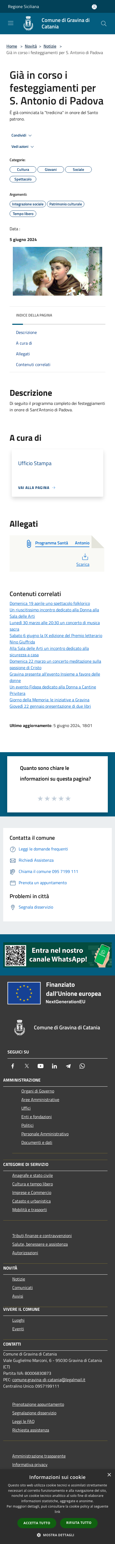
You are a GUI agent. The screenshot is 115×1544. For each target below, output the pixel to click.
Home (11, 46)
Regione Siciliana (23, 6)
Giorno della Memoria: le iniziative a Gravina (49, 699)
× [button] (109, 1475)
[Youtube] (40, 1066)
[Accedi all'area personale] (94, 7)
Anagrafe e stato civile (32, 1175)
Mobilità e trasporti (29, 1209)
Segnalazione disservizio (34, 1413)
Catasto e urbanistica (31, 1201)
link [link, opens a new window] (57, 1511)
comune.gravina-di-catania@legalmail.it (48, 1379)
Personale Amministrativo (45, 1134)
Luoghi (18, 1320)
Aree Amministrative (40, 1099)
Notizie (49, 46)
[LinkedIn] (54, 1066)
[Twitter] (26, 1066)
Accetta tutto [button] (36, 1523)
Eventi (18, 1328)
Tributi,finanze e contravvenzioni (42, 1235)
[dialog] (57, 1506)
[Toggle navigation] (10, 23)
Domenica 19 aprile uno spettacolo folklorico (50, 603)
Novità (31, 46)
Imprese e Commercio (31, 1192)
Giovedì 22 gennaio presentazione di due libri (50, 706)
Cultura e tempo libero (32, 1184)
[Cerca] (104, 23)
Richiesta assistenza (30, 1430)
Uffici (26, 1108)
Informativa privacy (29, 1464)
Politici (27, 1125)
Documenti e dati (36, 1142)
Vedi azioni (23, 147)
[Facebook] (12, 1066)
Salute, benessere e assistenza (40, 1244)
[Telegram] (68, 1066)
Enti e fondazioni (36, 1116)
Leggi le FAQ (23, 1421)
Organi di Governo (37, 1091)
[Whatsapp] (82, 1066)
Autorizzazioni (25, 1252)
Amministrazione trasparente (39, 1456)
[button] (57, 1535)
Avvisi (17, 1296)
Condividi (22, 135)
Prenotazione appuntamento (38, 1404)
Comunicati (22, 1287)
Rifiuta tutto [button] (79, 1522)
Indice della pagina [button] (34, 315)
